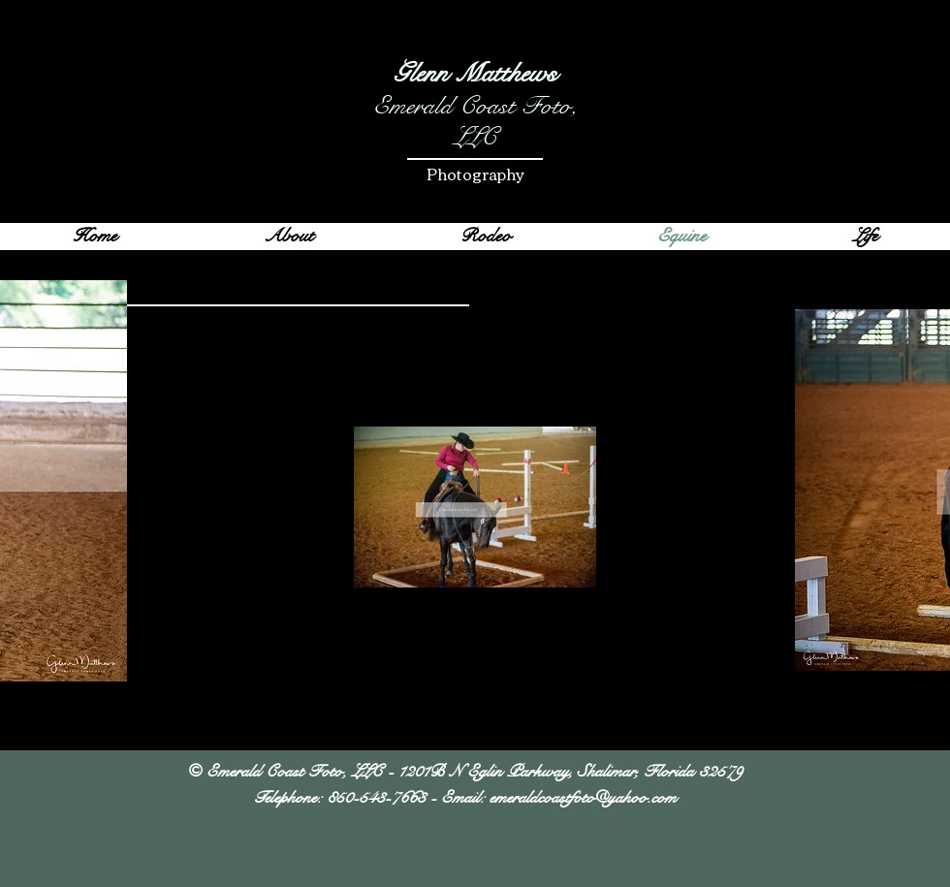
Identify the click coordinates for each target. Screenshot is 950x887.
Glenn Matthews (475, 73)
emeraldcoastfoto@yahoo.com (583, 797)
